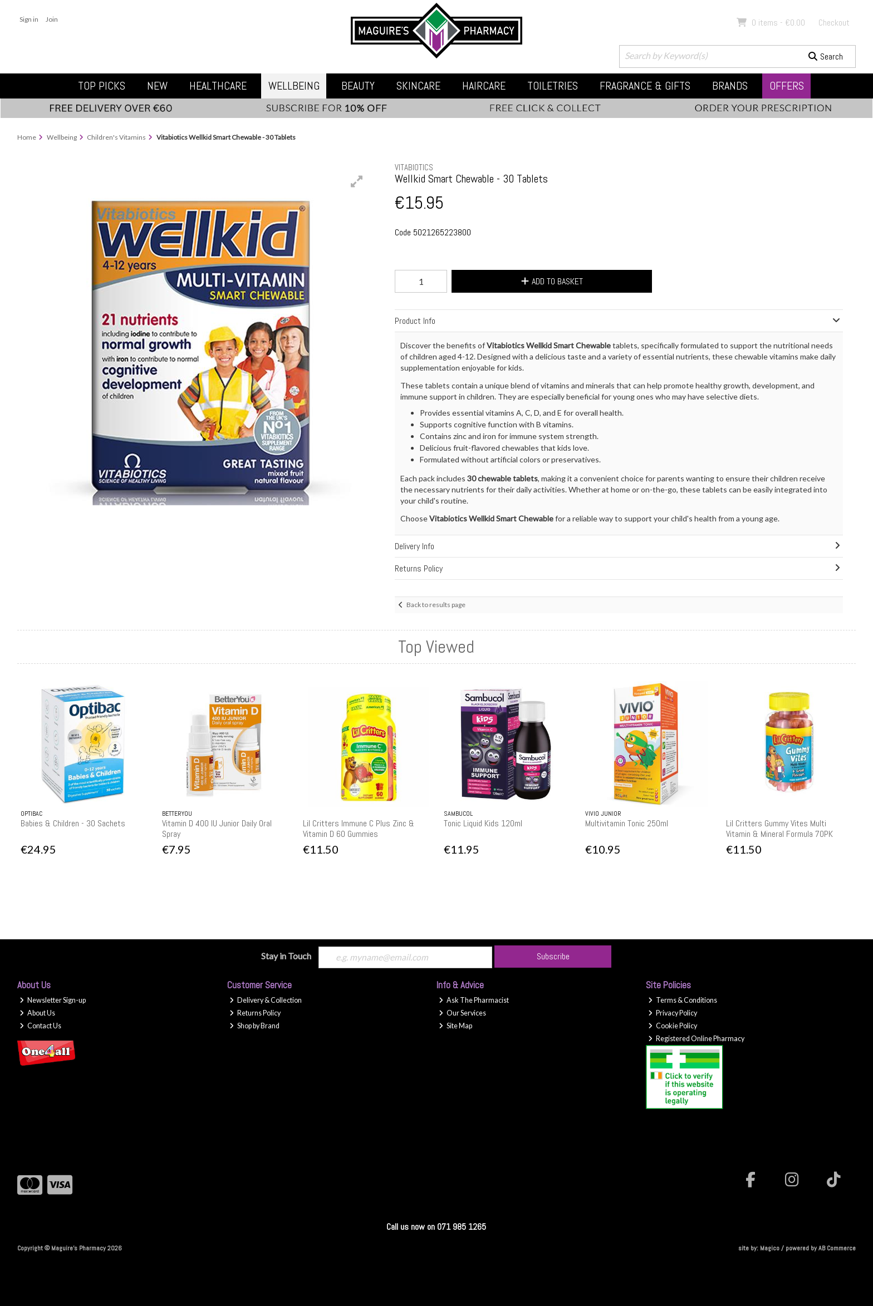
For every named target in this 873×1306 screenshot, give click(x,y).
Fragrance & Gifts (645, 85)
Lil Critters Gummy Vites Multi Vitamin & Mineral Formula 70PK (779, 828)
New (157, 85)
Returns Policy (255, 1013)
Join (52, 19)
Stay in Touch (286, 955)
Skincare (418, 85)
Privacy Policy (672, 1013)
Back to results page (435, 604)
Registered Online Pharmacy (696, 1038)
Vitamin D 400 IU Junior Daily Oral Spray (217, 828)
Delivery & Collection (265, 1001)
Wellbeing (294, 85)
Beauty (358, 85)
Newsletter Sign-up (52, 1001)
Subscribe (553, 956)
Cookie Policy (672, 1026)
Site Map (455, 1026)
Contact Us (40, 1026)
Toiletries (552, 85)
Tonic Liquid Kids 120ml (483, 823)
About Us (37, 1013)
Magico (769, 1248)
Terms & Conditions (682, 1001)
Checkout (834, 22)
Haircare (484, 85)
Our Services (462, 1013)
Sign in (28, 19)
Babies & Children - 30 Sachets (73, 823)
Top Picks (101, 85)
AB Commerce (837, 1248)
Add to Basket (550, 281)
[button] (357, 181)
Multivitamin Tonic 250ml (626, 823)
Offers (786, 85)
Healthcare (218, 85)
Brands (730, 85)
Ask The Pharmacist (474, 1001)
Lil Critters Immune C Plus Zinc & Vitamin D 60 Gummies (358, 828)
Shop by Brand (254, 1026)
